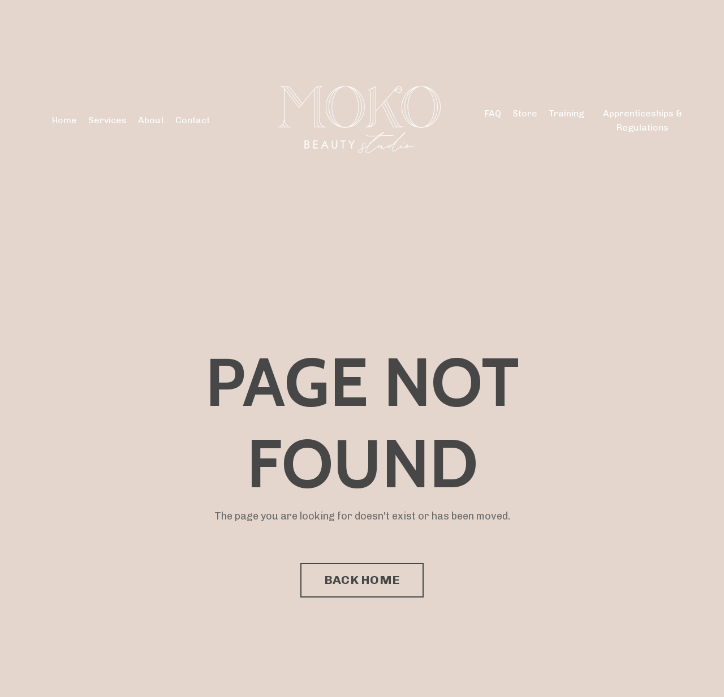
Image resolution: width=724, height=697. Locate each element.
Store (524, 113)
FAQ (493, 113)
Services (107, 120)
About (151, 120)
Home (64, 120)
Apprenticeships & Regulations (642, 120)
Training (566, 113)
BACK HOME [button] (362, 580)
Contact (192, 120)
